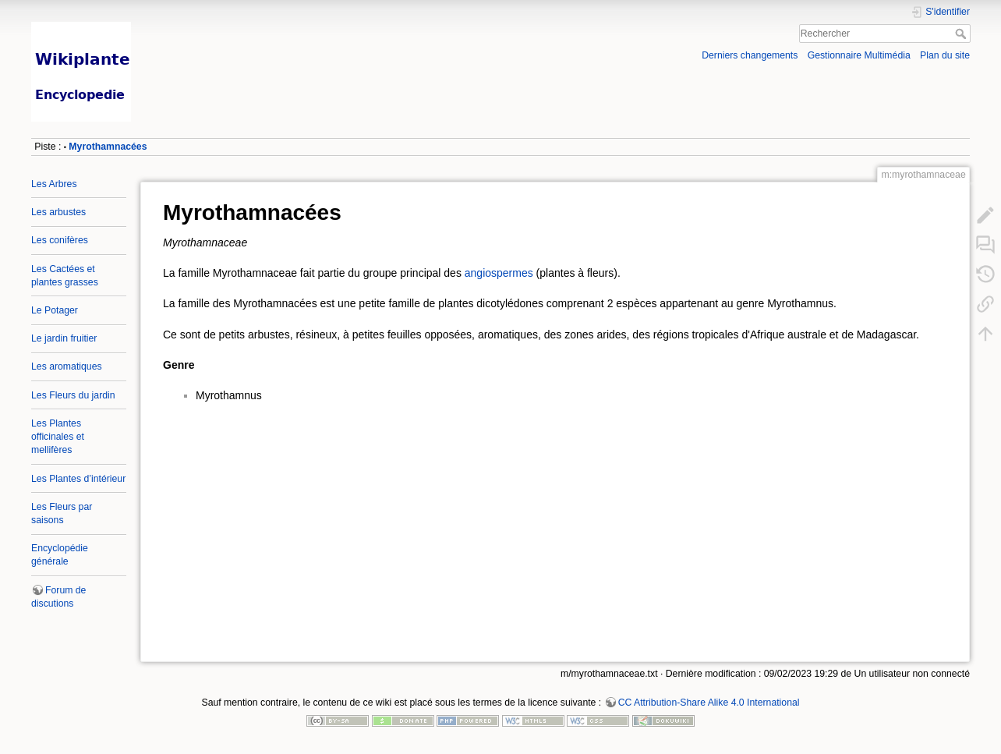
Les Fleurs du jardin (73, 395)
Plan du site (945, 55)
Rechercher (962, 33)
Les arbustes (58, 212)
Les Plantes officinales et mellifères (57, 436)
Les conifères (59, 240)
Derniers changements (750, 55)
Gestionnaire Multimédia (859, 55)
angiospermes (499, 273)
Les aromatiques (66, 366)
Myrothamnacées (108, 146)
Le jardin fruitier (64, 338)
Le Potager (54, 310)
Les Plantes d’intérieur (78, 478)
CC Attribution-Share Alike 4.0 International (709, 702)
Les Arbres (54, 184)
